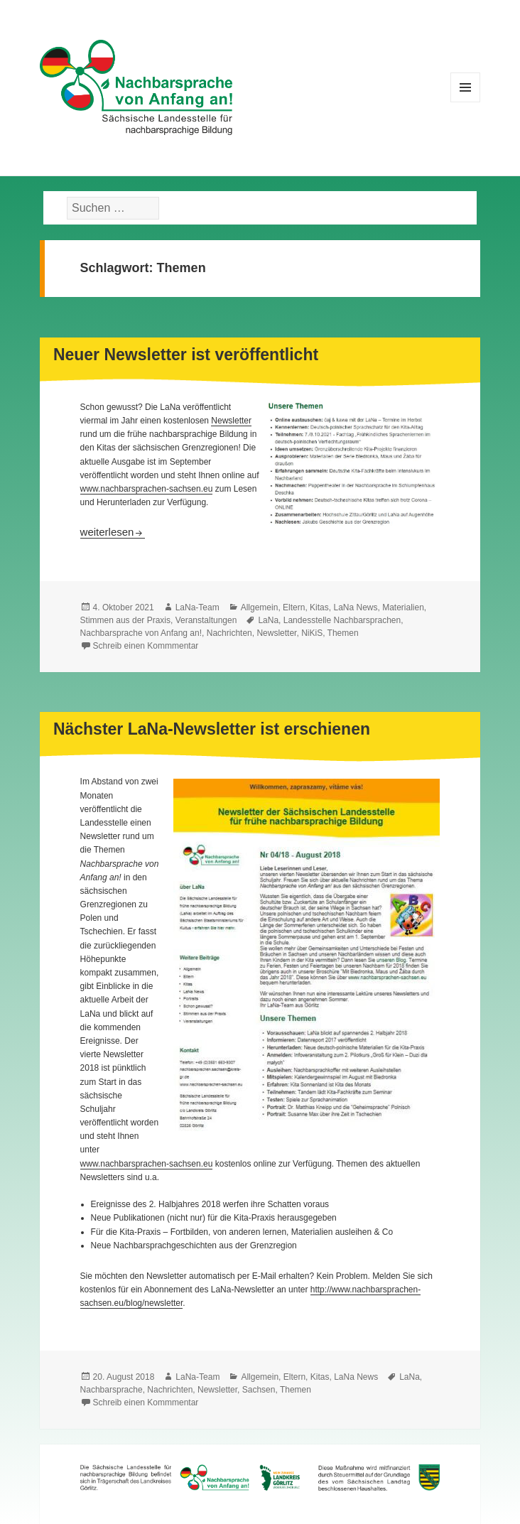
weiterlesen (113, 532)
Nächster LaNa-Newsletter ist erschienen (211, 729)
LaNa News (355, 607)
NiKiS (312, 633)
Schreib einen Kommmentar (146, 646)
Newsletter (231, 421)
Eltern (294, 607)
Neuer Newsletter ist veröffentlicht (185, 354)
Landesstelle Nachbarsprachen (342, 620)
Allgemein (259, 607)
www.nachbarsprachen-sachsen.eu (146, 489)
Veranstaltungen (206, 620)
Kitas (319, 607)
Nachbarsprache (111, 1390)
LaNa (268, 620)
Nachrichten (229, 633)
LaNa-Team (197, 607)
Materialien (403, 607)
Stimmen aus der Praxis (125, 620)
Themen (343, 633)
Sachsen (259, 1390)
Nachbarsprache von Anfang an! (141, 633)
